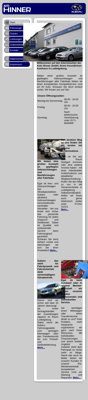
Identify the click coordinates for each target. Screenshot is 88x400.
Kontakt (14, 50)
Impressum (16, 64)
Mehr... (54, 250)
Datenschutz (16, 58)
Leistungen (16, 39)
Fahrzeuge (16, 28)
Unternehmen (17, 44)
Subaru (14, 33)
